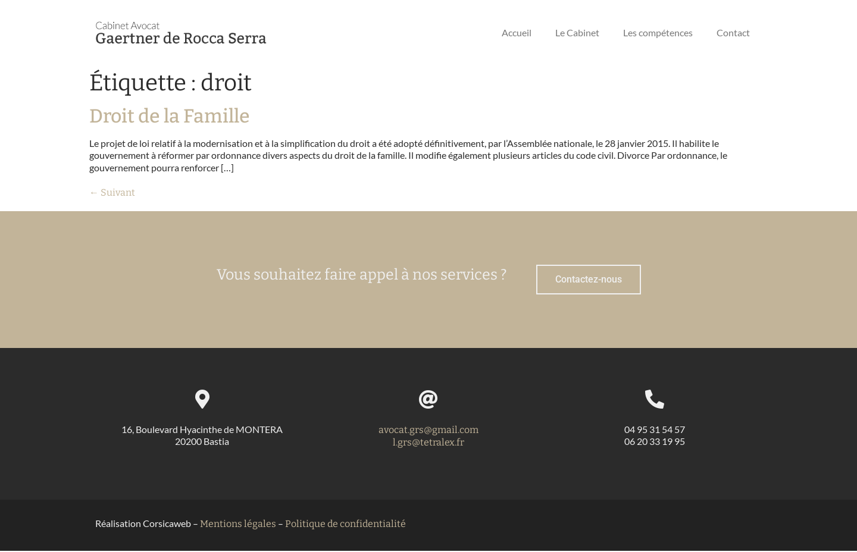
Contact (733, 32)
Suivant (112, 192)
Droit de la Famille (169, 116)
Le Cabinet (577, 32)
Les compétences (658, 32)
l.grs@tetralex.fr (428, 443)
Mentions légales (238, 525)
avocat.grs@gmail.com (428, 431)
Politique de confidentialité (345, 525)
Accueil (516, 32)
